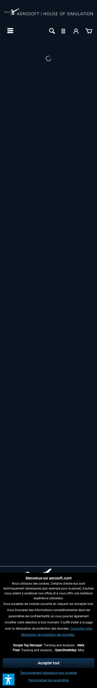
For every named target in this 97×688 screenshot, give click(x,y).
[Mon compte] (76, 30)
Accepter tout (48, 663)
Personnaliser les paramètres (48, 680)
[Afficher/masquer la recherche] (51, 30)
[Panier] (89, 30)
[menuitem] (9, 30)
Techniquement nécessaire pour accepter (48, 673)
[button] (8, 679)
